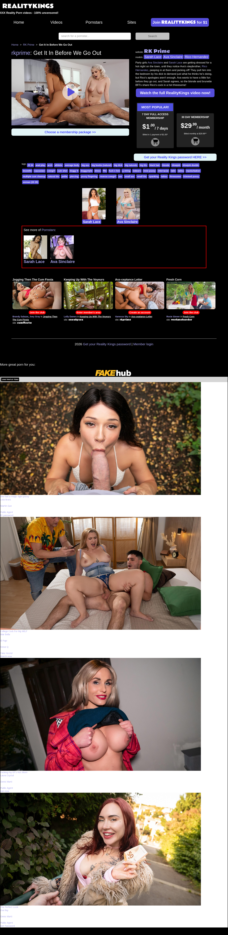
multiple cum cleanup (34, 176)
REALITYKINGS (28, 6)
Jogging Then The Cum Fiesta (33, 279)
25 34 (30, 165)
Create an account (139, 312)
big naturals (131, 165)
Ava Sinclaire (173, 57)
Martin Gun (6, 505)
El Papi (3, 640)
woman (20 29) (30, 182)
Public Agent (6, 512)
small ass (129, 176)
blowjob (176, 165)
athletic (58, 165)
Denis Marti (6, 781)
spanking (154, 176)
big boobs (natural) (102, 165)
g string (126, 171)
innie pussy (149, 171)
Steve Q (4, 646)
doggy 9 (74, 171)
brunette (27, 171)
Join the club (37, 312)
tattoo (164, 176)
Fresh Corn (174, 279)
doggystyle (86, 171)
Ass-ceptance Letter (128, 279)
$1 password (6, 515)
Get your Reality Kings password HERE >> (175, 157)
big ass (85, 165)
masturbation (193, 171)
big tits (143, 165)
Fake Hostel (6, 653)
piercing (74, 176)
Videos (56, 22)
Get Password (7, 925)
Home (18, 22)
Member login (143, 344)
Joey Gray (34, 316)
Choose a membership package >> (70, 132)
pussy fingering (89, 176)
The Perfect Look (9, 907)
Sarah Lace (152, 57)
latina (181, 171)
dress (98, 171)
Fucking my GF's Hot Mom (13, 772)
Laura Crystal (7, 775)
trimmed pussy (191, 176)
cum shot (62, 171)
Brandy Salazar (20, 316)
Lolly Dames (70, 316)
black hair (154, 165)
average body (72, 165)
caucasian (39, 171)
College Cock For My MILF (13, 631)
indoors (137, 171)
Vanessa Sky (121, 316)
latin (173, 171)
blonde (165, 165)
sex (120, 176)
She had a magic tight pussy (14, 496)
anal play (40, 165)
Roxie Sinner (173, 316)
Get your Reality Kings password (107, 344)
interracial (163, 171)
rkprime (20, 53)
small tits (142, 176)
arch (50, 165)
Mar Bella (5, 634)
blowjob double (191, 165)
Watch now (6, 656)
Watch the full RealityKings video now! (175, 93)
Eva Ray (4, 910)
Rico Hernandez (196, 57)
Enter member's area (88, 312)
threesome (175, 176)
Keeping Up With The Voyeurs (84, 279)
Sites (131, 22)
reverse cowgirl (108, 176)
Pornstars (94, 22)
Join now (4, 791)
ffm (105, 171)
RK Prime (28, 44)
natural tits (53, 176)
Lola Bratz (5, 499)
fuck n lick (114, 171)
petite (64, 176)
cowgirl (51, 171)
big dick (118, 165)
